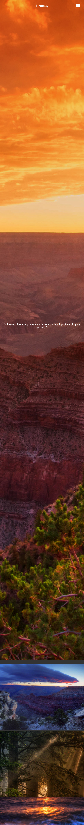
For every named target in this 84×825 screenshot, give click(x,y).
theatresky (42, 5)
